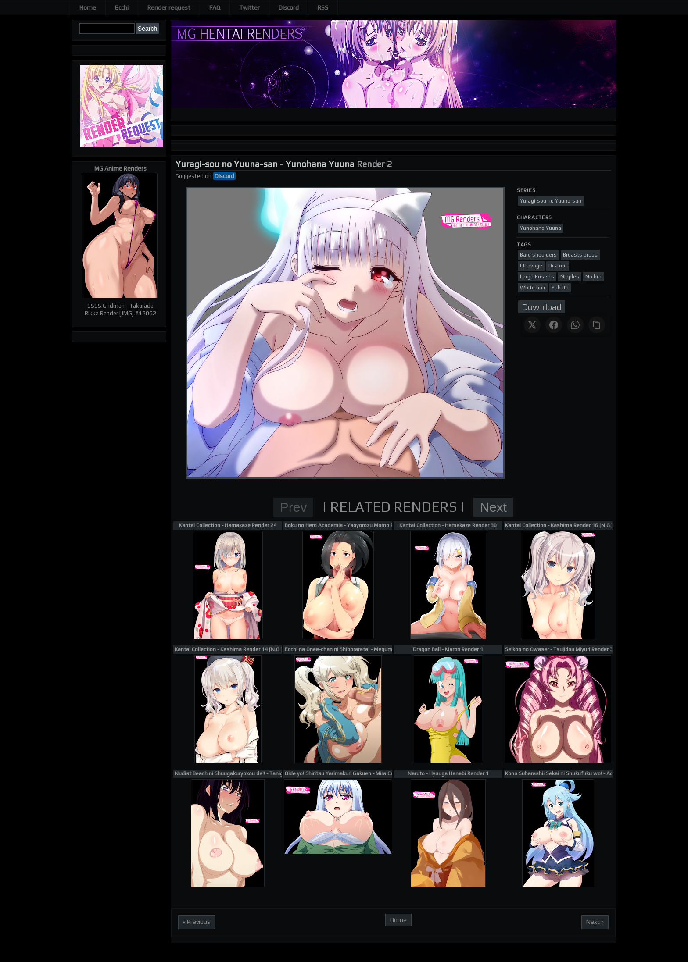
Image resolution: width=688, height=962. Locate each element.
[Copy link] (596, 325)
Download (542, 307)
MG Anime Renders (120, 168)
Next (493, 507)
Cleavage (531, 266)
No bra (593, 277)
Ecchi (122, 7)
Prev (293, 507)
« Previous (196, 921)
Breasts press (580, 255)
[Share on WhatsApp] (575, 325)
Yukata (560, 288)
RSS (323, 7)
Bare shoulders (538, 255)
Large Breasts (537, 277)
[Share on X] (532, 325)
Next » (595, 921)
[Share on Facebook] (553, 325)
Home (87, 7)
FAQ (214, 7)
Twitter (249, 7)
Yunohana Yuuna (320, 164)
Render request (168, 7)
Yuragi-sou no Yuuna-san (227, 164)
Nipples (569, 277)
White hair (532, 288)
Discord (289, 7)
